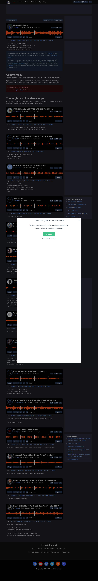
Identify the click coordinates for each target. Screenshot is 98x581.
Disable (49, 234)
